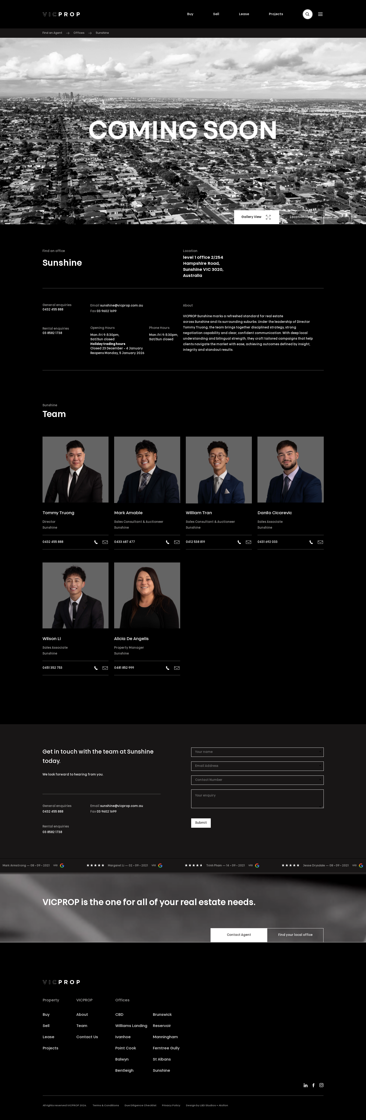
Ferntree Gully (166, 1048)
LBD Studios (208, 1105)
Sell (216, 14)
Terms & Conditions (105, 1105)
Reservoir (162, 1026)
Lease (244, 14)
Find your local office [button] (295, 935)
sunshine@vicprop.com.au (121, 305)
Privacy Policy (171, 1105)
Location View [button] (301, 217)
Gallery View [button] (256, 217)
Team (81, 1026)
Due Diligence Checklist (140, 1105)
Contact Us (87, 1037)
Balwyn (122, 1059)
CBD (119, 1015)
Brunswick (162, 1015)
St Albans (162, 1059)
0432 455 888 (52, 309)
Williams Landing (131, 1026)
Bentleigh (124, 1071)
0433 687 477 (124, 542)
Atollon (223, 1105)
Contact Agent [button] (239, 935)
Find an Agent (52, 33)
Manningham (165, 1037)
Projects (276, 14)
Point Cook (125, 1048)
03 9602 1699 (106, 311)
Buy (190, 14)
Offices (79, 33)
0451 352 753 (52, 667)
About (82, 1015)
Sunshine (49, 527)
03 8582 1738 (52, 333)
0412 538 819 (195, 542)
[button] (307, 14)
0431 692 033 (267, 542)
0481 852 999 (124, 667)
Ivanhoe (123, 1037)
